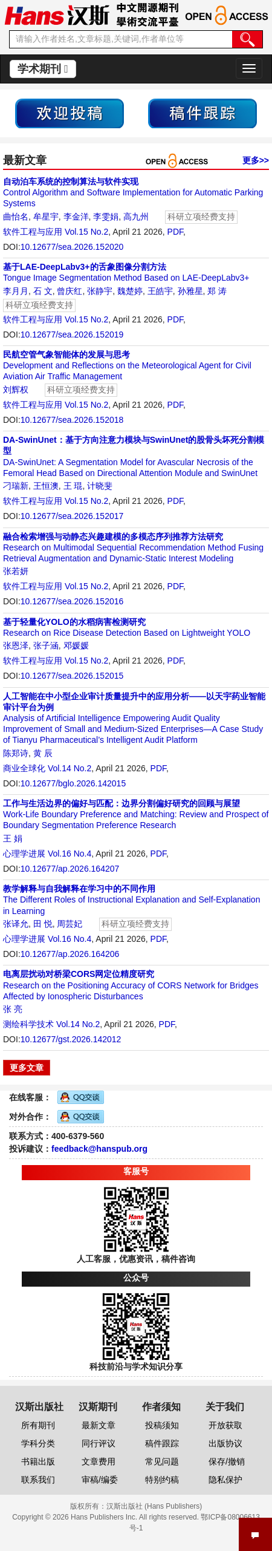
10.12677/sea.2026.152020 (72, 247)
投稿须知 (162, 1425)
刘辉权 (15, 389)
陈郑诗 (15, 753)
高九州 (136, 216)
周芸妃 (69, 924)
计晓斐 (99, 486)
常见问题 (162, 1461)
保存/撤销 (227, 1461)
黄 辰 (43, 753)
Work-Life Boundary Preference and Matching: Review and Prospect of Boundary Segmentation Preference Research (135, 814)
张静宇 (99, 291)
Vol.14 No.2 (69, 768)
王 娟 (12, 838)
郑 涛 (217, 291)
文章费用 (98, 1461)
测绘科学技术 (28, 1024)
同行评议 (98, 1443)
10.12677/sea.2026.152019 (72, 334)
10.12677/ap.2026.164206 (70, 954)
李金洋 (76, 216)
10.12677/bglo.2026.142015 (73, 783)
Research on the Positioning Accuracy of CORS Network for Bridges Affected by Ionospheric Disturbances (131, 985)
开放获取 (225, 1425)
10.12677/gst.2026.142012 (71, 1039)
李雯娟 (105, 216)
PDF (175, 232)
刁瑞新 (15, 486)
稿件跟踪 (162, 1443)
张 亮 (12, 1009)
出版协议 (225, 1443)
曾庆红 (69, 291)
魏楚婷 (130, 291)
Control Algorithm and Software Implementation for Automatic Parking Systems (133, 192)
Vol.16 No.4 (69, 853)
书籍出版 (38, 1461)
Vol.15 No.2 (86, 232)
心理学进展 (24, 853)
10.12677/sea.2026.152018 (72, 420)
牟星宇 (46, 216)
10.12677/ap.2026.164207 (70, 868)
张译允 (15, 924)
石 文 (43, 291)
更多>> (255, 160)
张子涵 (46, 645)
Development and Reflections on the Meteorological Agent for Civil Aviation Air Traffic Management (127, 365)
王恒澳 (46, 486)
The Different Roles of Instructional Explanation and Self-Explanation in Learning (131, 899)
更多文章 (27, 1068)
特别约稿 (162, 1479)
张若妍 (15, 571)
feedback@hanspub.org (99, 1149)
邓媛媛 (76, 645)
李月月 (15, 291)
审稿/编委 (100, 1479)
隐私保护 (225, 1479)
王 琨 (73, 486)
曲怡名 (15, 216)
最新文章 (98, 1425)
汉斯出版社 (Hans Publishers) (154, 1506)
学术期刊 (43, 69)
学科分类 (38, 1443)
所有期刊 (38, 1425)
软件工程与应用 (32, 232)
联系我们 (38, 1479)
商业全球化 (24, 768)
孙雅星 (190, 291)
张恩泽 (15, 645)
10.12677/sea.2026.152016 (72, 601)
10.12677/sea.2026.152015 (72, 676)
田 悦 (43, 924)
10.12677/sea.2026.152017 (72, 516)
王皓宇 (160, 291)
